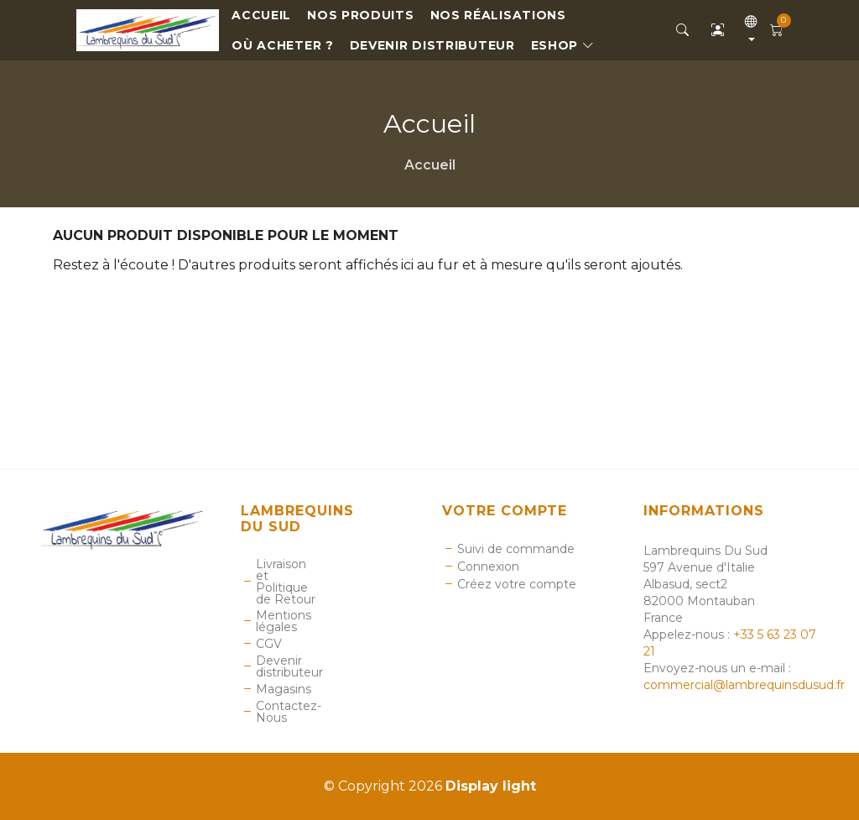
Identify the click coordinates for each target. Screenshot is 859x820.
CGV (269, 644)
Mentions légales (283, 621)
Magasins (283, 689)
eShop (563, 45)
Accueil (261, 15)
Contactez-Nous (288, 711)
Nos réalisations (498, 15)
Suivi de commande (516, 549)
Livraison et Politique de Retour (285, 581)
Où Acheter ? (282, 45)
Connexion (488, 566)
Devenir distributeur (432, 45)
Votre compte (504, 511)
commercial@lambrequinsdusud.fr (744, 684)
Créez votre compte (516, 584)
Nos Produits (360, 15)
